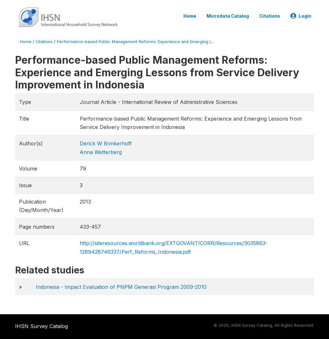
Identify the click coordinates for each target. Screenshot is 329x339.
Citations (269, 16)
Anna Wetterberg (101, 152)
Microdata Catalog (228, 16)
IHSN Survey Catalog (41, 326)
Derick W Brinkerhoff (106, 143)
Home (189, 16)
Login (300, 16)
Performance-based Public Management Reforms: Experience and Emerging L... (136, 41)
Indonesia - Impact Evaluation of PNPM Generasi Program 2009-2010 (121, 287)
